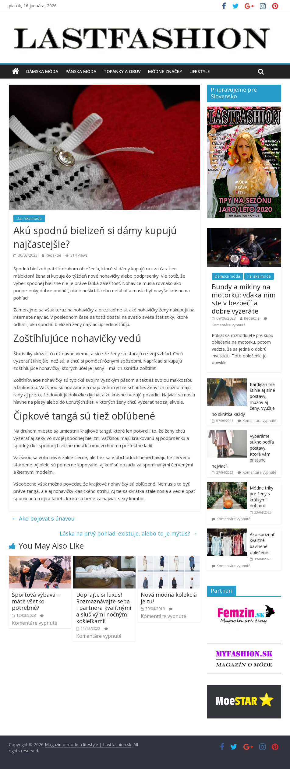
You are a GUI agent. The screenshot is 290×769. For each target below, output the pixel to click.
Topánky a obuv (122, 71)
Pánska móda (80, 71)
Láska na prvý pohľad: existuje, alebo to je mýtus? (128, 533)
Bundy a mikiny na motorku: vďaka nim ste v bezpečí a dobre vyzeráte (244, 298)
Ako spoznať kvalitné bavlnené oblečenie (262, 543)
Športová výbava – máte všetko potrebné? (36, 601)
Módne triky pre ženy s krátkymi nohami (261, 497)
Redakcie (53, 255)
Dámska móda (42, 71)
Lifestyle (199, 71)
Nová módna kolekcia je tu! (169, 598)
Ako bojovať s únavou (43, 518)
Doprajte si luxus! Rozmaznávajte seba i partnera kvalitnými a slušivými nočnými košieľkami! (103, 607)
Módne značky (165, 71)
